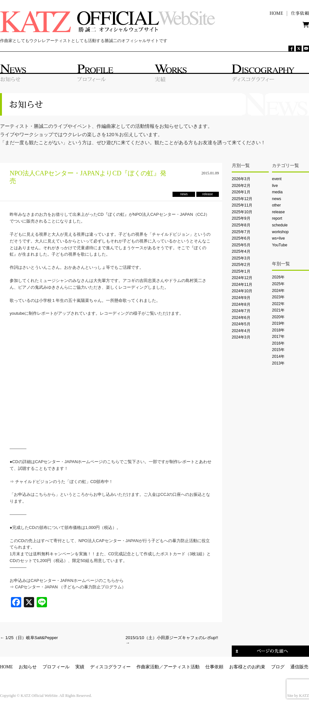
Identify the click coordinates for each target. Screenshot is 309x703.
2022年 (278, 304)
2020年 (278, 317)
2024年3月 (241, 337)
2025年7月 (241, 232)
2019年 (278, 323)
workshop (280, 232)
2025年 (278, 284)
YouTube (279, 245)
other (276, 205)
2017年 (278, 336)
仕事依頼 (214, 666)
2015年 (278, 349)
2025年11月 (242, 205)
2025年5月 (241, 245)
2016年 (278, 343)
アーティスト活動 (182, 666)
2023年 (278, 297)
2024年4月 (241, 331)
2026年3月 (241, 179)
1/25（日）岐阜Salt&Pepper (29, 637)
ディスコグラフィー (110, 666)
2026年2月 (241, 185)
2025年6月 (241, 238)
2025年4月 (241, 251)
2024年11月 (242, 284)
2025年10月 (242, 212)
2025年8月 (241, 225)
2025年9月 (241, 218)
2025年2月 (241, 264)
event (277, 179)
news (276, 199)
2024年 (278, 290)
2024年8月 (241, 304)
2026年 (278, 277)
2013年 (278, 363)
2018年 (278, 330)
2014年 (278, 356)
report (277, 218)
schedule (279, 225)
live (275, 185)
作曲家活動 (147, 666)
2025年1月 (241, 271)
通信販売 (299, 666)
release (278, 212)
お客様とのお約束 (247, 666)
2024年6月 (241, 317)
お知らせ (28, 666)
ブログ (278, 666)
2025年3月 (241, 258)
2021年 (278, 310)
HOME (6, 666)
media (277, 192)
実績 (79, 666)
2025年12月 (242, 199)
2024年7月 (241, 311)
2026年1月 (241, 192)
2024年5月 (241, 324)
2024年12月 (242, 278)
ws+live (278, 238)
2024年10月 (242, 291)
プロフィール (56, 666)
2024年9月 (241, 297)
